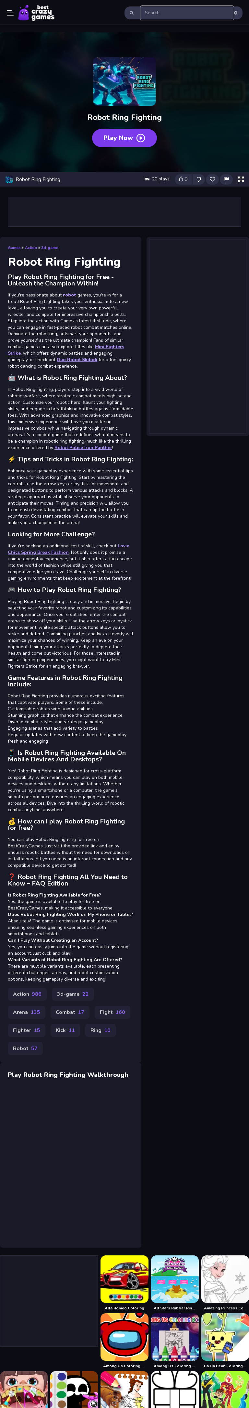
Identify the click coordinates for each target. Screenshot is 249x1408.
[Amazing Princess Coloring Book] (225, 1283)
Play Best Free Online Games (36, 13)
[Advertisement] (124, 211)
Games (14, 247)
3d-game (49, 247)
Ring (100, 1030)
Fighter (26, 1030)
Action (31, 247)
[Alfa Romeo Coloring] (124, 1283)
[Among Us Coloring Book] (124, 1341)
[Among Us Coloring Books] (175, 1341)
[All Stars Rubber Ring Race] (175, 1283)
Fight (112, 1012)
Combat (70, 1012)
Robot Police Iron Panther (83, 448)
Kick (65, 1030)
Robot (25, 1048)
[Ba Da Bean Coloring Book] (225, 1341)
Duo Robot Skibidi (77, 360)
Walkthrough (107, 1074)
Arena (26, 1012)
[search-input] (187, 12)
